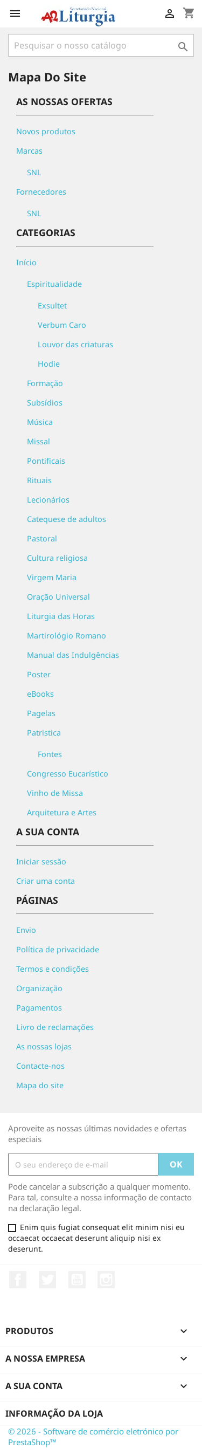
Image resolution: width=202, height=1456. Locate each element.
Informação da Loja (54, 1413)
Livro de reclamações (55, 1027)
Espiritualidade (54, 284)
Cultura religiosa (57, 558)
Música (40, 422)
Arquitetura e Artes (61, 812)
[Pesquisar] (101, 45)
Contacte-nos (40, 1066)
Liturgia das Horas (61, 616)
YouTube (77, 1279)
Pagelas (41, 713)
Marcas (29, 151)
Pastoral (42, 538)
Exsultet (52, 305)
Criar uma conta (45, 881)
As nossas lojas (44, 1046)
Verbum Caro (62, 325)
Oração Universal (58, 597)
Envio (26, 930)
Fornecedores (41, 192)
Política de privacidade (57, 949)
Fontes (50, 754)
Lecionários (48, 500)
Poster (39, 674)
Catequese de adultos (66, 519)
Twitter (47, 1279)
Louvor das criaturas (75, 344)
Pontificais (46, 461)
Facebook (17, 1279)
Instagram (106, 1279)
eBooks (40, 694)
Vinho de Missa (55, 793)
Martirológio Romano (66, 635)
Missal (38, 441)
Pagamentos (39, 1007)
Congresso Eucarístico (67, 773)
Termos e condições (52, 969)
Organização (39, 988)
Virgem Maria (51, 577)
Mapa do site (40, 1085)
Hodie (49, 364)
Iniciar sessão (41, 861)
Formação (45, 383)
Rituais (39, 480)
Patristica (44, 732)
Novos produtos (45, 131)
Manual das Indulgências (73, 655)
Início (26, 262)
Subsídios (44, 402)
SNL (34, 172)
